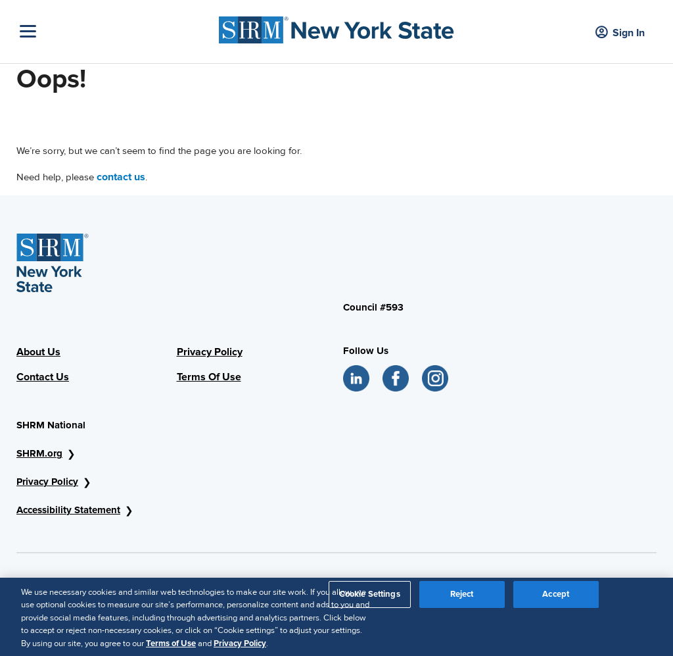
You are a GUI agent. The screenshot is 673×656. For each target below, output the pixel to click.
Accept (555, 598)
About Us (38, 352)
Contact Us (42, 377)
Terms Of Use (209, 377)
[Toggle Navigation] (116, 31)
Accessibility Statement (68, 510)
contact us (121, 177)
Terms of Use (171, 647)
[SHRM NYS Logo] (336, 27)
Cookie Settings (369, 598)
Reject (462, 598)
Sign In (620, 33)
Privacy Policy (210, 352)
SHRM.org (39, 453)
